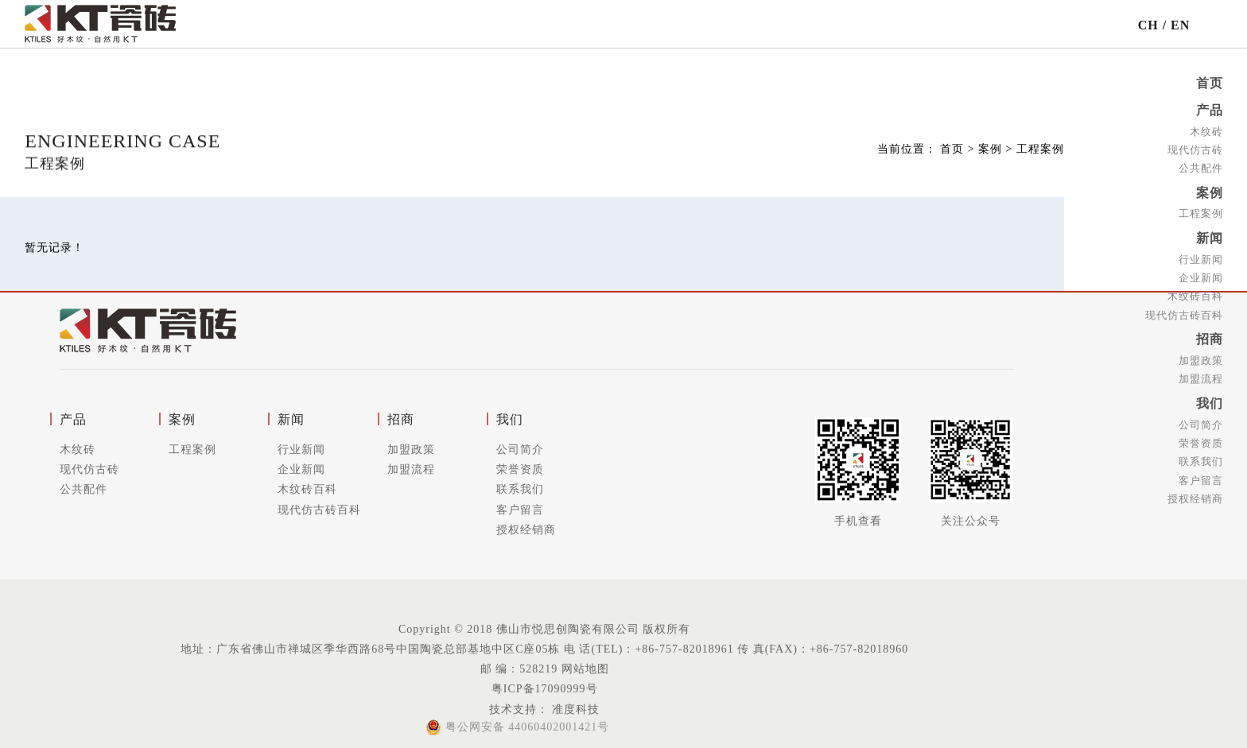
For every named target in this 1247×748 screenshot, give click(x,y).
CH (1148, 25)
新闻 (1209, 235)
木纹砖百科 (1195, 292)
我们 (1209, 398)
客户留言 (1201, 473)
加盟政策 (1201, 356)
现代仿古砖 (1195, 148)
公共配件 (1201, 166)
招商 (1209, 335)
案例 (1209, 190)
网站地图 (585, 669)
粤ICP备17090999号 (544, 689)
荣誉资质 (1201, 437)
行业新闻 (1201, 256)
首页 (1209, 83)
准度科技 (574, 709)
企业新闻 (1201, 274)
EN (1180, 25)
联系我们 (1201, 455)
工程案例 (1201, 211)
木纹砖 (1206, 130)
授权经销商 (1195, 492)
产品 (1209, 109)
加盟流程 (1201, 374)
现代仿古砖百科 (1184, 310)
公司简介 (1201, 418)
